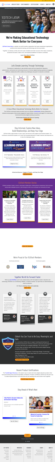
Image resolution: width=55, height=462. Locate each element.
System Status (29, 457)
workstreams (37, 111)
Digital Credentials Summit (39, 453)
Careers (51, 460)
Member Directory (50, 451)
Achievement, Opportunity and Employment (17, 451)
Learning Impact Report (49, 454)
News (51, 459)
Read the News (6, 25)
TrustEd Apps (7, 456)
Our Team (51, 450)
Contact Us (7, 459)
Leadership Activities (49, 453)
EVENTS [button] (42, 4)
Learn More (7, 101)
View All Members (27, 246)
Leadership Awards (50, 457)
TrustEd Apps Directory (11, 373)
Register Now (14, 163)
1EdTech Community (28, 451)
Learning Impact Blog (49, 456)
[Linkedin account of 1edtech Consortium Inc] (26, 441)
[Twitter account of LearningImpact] (27, 441)
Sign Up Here (47, 8)
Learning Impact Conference (39, 450)
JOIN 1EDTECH (27, 435)
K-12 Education (7, 451)
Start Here (27, 288)
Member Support (29, 456)
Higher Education (6, 453)
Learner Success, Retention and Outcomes (17, 453)
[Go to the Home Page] (6, 4)
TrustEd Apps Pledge (6, 457)
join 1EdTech (13, 280)
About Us (27, 57)
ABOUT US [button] (48, 4)
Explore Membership (49, 0)
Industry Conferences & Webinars (39, 454)
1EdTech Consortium (7, 46)
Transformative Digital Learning (18, 450)
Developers (7, 454)
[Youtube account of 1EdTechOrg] (29, 441)
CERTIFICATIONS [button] (34, 4)
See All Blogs (40, 427)
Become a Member (6, 450)
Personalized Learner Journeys (18, 454)
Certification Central (28, 454)
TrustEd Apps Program (22, 359)
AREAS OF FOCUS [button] (15, 4)
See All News (14, 421)
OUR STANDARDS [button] (25, 4)
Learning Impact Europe (40, 451)
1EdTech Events (27, 174)
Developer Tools (29, 453)
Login (44, 0)
